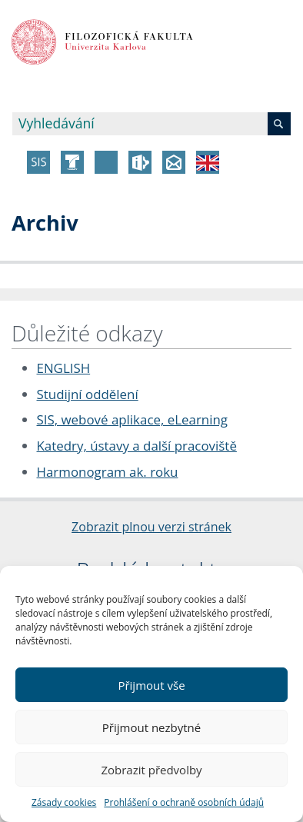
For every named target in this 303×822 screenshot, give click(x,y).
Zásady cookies (64, 802)
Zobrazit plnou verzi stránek (151, 526)
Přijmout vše (151, 685)
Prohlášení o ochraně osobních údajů (184, 802)
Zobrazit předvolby (151, 769)
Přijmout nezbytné (151, 727)
